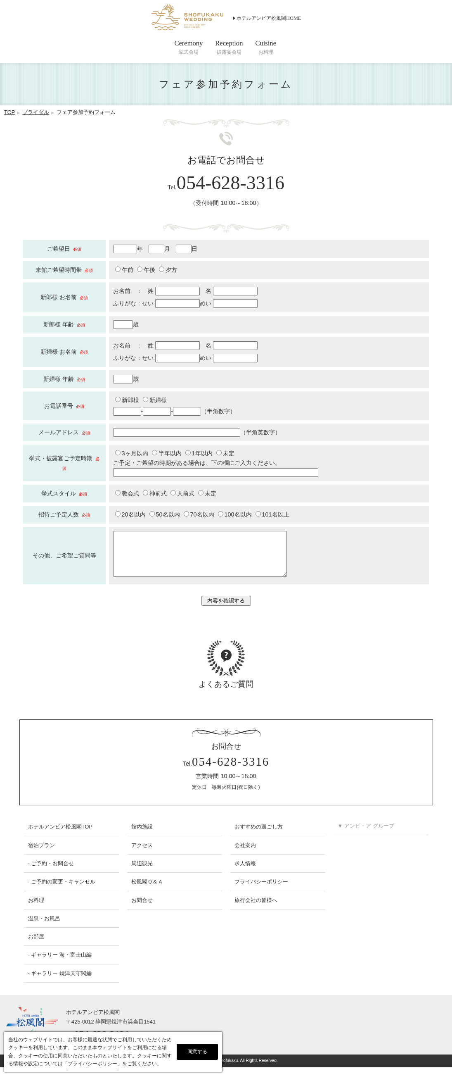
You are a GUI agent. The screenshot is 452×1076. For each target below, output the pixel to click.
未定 (225, 453)
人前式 (182, 493)
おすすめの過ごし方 (258, 835)
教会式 (127, 493)
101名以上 (272, 514)
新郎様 (127, 400)
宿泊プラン (41, 854)
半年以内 (167, 453)
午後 (146, 270)
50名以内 (164, 514)
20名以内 (130, 514)
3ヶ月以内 (131, 453)
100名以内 (235, 514)
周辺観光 (142, 872)
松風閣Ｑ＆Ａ (147, 890)
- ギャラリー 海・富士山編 (60, 963)
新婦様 (155, 400)
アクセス (142, 854)
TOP (9, 112)
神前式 (155, 493)
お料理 (36, 909)
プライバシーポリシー (261, 890)
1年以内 (199, 453)
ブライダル (35, 112)
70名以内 (199, 514)
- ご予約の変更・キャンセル (62, 890)
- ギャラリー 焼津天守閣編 (60, 982)
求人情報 (245, 872)
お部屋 (36, 945)
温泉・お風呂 (44, 927)
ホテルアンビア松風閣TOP (60, 835)
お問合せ (142, 909)
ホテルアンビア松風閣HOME (269, 18)
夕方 (168, 270)
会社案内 (245, 854)
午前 (124, 270)
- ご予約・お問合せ (51, 872)
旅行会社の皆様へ (255, 909)
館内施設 (142, 835)
